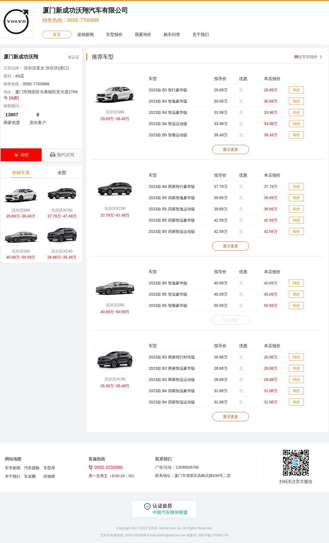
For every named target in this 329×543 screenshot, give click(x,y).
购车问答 (172, 34)
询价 (296, 90)
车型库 (49, 468)
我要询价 (143, 34)
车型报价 (114, 34)
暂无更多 (230, 320)
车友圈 (30, 476)
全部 (62, 174)
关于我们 (200, 34)
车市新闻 (12, 468)
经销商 (49, 476)
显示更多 (230, 149)
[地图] (14, 98)
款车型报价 (305, 57)
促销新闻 (85, 34)
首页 (57, 34)
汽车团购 (31, 468)
